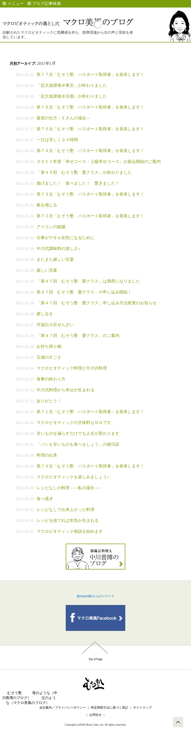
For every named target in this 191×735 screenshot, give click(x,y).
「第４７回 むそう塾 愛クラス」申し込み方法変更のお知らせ (96, 303)
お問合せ (95, 715)
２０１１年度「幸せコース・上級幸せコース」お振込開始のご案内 (98, 161)
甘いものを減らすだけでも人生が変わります (77, 433)
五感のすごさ (48, 357)
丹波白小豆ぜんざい (55, 324)
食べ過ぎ (44, 498)
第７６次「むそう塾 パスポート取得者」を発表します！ (90, 107)
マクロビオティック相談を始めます (69, 531)
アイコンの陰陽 (50, 227)
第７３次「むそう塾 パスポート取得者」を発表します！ (90, 194)
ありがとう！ (48, 401)
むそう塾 (14, 693)
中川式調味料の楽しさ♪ (58, 248)
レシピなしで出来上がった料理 (65, 509)
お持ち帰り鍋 (48, 346)
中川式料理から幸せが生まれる (65, 390)
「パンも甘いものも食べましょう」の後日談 (77, 444)
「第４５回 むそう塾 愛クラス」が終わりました (84, 172)
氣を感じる (46, 205)
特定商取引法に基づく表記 (109, 707)
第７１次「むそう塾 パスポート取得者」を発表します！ (90, 411)
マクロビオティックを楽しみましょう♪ (72, 477)
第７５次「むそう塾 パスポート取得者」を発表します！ (90, 129)
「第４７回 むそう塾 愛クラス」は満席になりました (88, 281)
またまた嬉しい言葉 (55, 259)
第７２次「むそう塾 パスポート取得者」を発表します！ (90, 216)
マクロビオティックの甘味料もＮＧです (73, 422)
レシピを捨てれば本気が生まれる (67, 520)
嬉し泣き (44, 314)
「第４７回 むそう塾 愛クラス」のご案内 (77, 335)
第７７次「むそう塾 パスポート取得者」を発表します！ (90, 74)
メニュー (13, 3)
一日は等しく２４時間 (57, 140)
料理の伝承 (46, 455)
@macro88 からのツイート (95, 596)
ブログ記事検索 (44, 3)
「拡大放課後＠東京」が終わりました (71, 85)
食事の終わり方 (50, 379)
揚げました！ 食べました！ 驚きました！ (77, 183)
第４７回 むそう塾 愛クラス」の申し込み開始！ (84, 292)
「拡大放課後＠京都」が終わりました (71, 96)
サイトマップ (142, 707)
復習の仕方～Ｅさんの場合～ (63, 118)
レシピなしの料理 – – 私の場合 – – (68, 488)
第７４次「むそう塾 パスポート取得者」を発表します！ (90, 150)
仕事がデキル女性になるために (65, 237)
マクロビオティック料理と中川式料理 (71, 368)
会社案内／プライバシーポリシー (62, 707)
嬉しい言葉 (46, 270)
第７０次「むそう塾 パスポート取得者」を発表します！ (90, 466)
